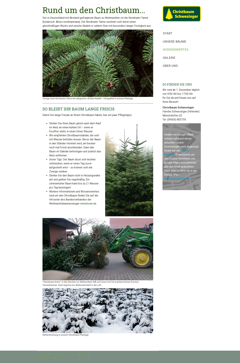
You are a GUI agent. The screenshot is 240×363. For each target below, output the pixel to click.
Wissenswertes (175, 49)
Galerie (169, 58)
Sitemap (84, 354)
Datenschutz (55, 354)
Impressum (42, 354)
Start (167, 33)
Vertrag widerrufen (48, 357)
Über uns (170, 66)
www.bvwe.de (88, 203)
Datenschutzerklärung (177, 178)
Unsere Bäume (174, 41)
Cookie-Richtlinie (70, 354)
